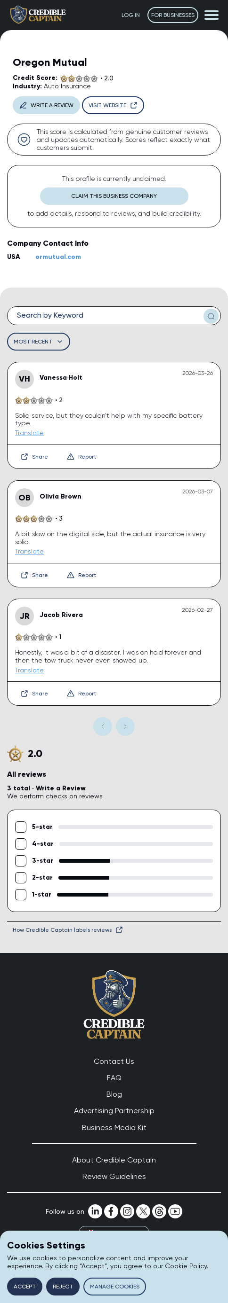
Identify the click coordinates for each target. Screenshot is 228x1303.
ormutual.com (58, 257)
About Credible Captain (114, 1159)
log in (131, 15)
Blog (114, 1094)
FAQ (114, 1077)
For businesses (173, 15)
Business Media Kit (114, 1127)
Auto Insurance (67, 86)
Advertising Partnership (114, 1110)
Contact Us (114, 1061)
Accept (25, 1286)
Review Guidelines (114, 1176)
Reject (63, 1286)
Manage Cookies (114, 1286)
